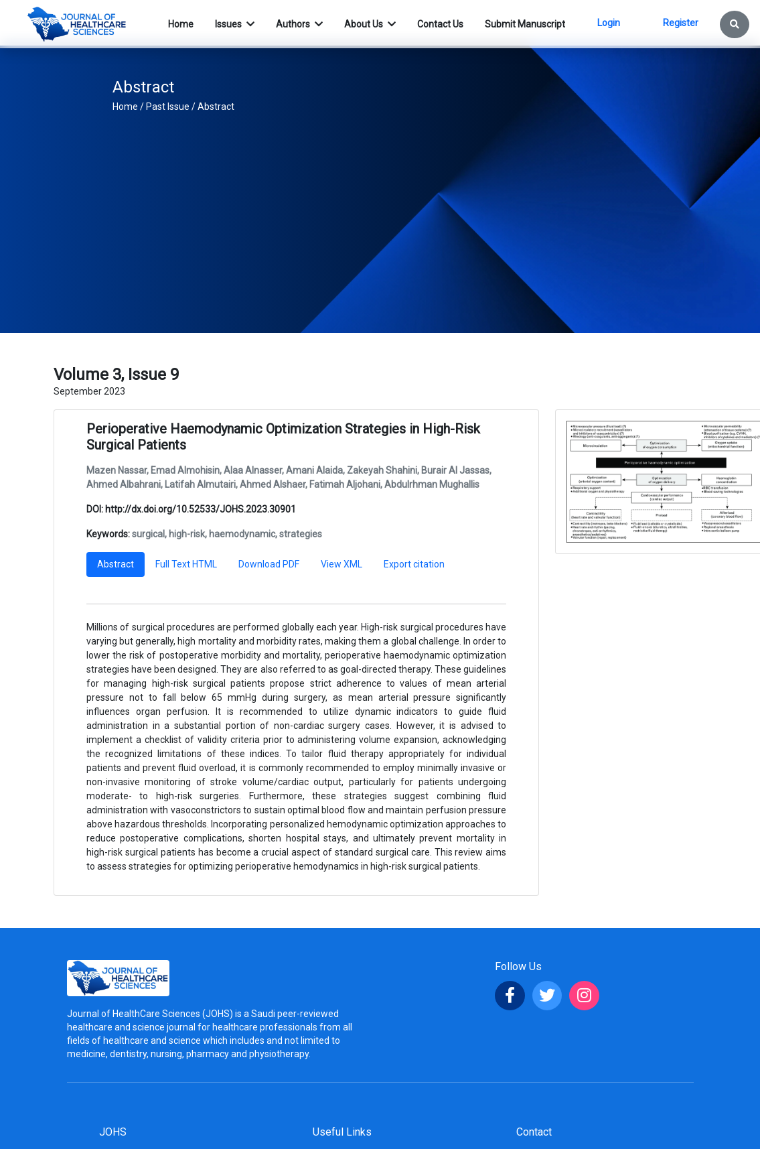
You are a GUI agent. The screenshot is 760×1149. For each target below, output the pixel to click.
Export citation (414, 564)
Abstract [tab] (115, 564)
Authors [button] (294, 24)
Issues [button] (229, 24)
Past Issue (167, 106)
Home (125, 106)
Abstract (216, 106)
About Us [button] (364, 24)
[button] (734, 24)
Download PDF (268, 564)
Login (608, 22)
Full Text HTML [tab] (186, 564)
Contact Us (440, 24)
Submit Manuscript (525, 24)
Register (680, 22)
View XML (341, 564)
